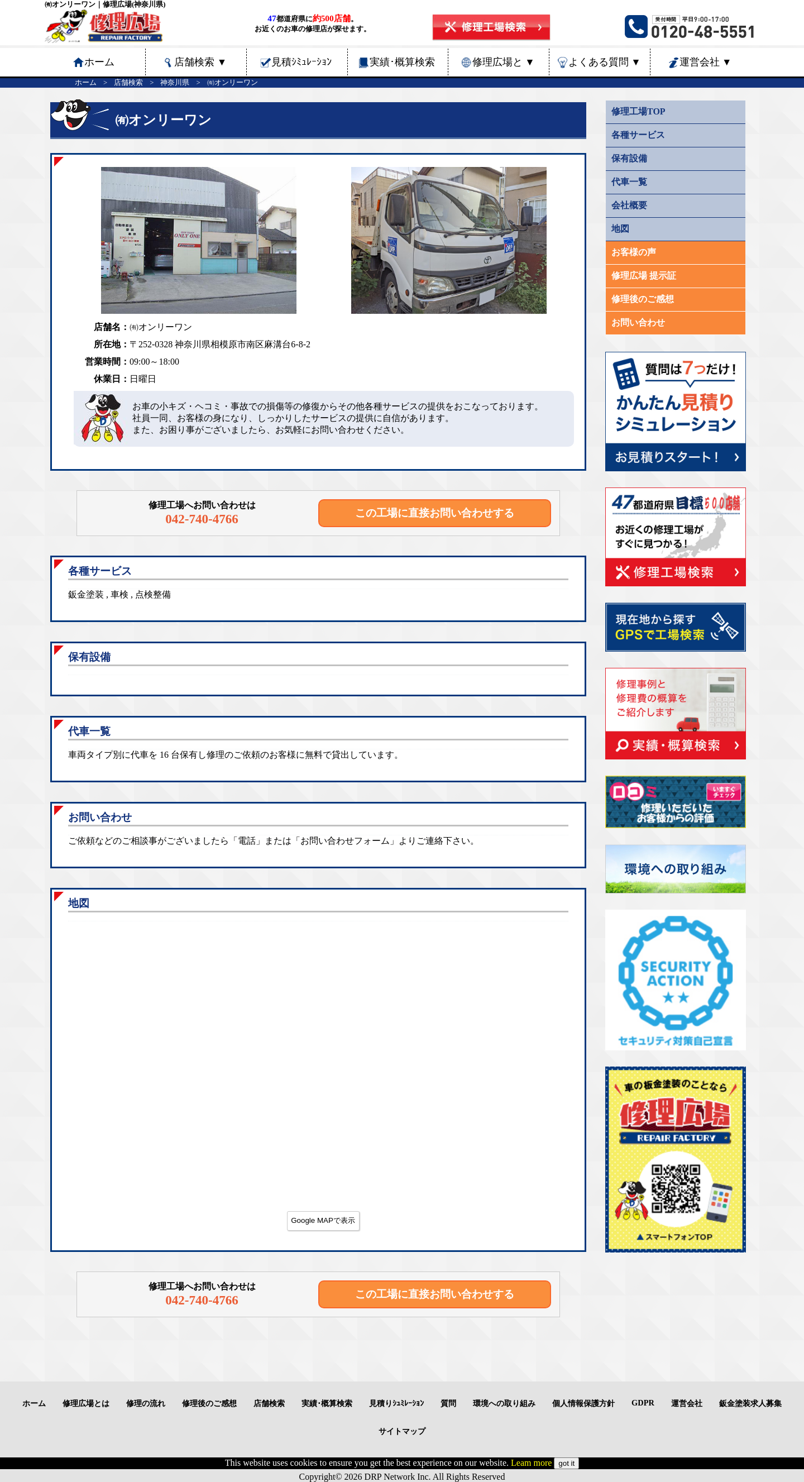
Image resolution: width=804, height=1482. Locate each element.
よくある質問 (604, 62)
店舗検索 (200, 62)
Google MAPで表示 (323, 1220)
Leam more (531, 1462)
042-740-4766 (201, 518)
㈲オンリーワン (232, 83)
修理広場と (503, 62)
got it (566, 1463)
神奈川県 (174, 83)
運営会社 (705, 62)
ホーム (86, 83)
